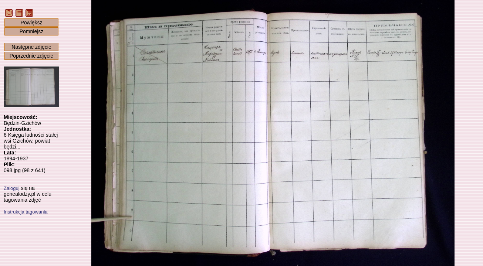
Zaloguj (12, 188)
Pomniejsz (32, 31)
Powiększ (31, 22)
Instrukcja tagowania (26, 212)
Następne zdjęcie (31, 47)
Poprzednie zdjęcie (31, 56)
